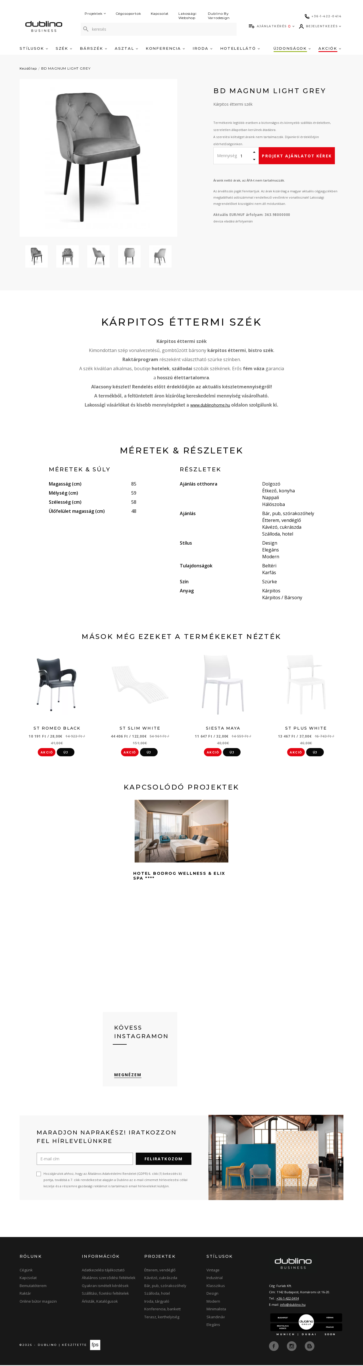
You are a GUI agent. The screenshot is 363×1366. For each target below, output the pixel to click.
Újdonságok (292, 48)
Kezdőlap (28, 68)
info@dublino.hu (293, 1306)
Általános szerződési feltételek (108, 1279)
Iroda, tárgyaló (156, 1302)
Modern (213, 1302)
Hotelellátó (240, 48)
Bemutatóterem (33, 1287)
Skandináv (215, 1318)
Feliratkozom (164, 1160)
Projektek (95, 13)
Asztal (126, 48)
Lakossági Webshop (187, 15)
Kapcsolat (160, 13)
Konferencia (165, 48)
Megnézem (128, 1076)
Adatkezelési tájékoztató (103, 1271)
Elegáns (213, 1325)
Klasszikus (215, 1287)
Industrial (214, 1279)
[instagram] (292, 1347)
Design (212, 1294)
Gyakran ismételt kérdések (105, 1287)
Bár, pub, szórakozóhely (165, 1287)
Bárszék (93, 48)
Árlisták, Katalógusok (100, 1302)
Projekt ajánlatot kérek (296, 156)
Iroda (202, 48)
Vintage (213, 1271)
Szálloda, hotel (157, 1294)
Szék (64, 48)
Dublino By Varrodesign (219, 15)
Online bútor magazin (38, 1302)
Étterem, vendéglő (160, 1271)
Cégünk (26, 1271)
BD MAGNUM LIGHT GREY (66, 68)
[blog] (309, 1347)
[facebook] (274, 1347)
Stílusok (34, 48)
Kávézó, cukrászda (160, 1279)
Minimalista (216, 1310)
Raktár (25, 1294)
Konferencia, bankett (162, 1310)
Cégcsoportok (128, 13)
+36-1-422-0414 (287, 1300)
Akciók (329, 48)
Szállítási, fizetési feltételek (105, 1294)
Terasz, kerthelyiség (161, 1318)
